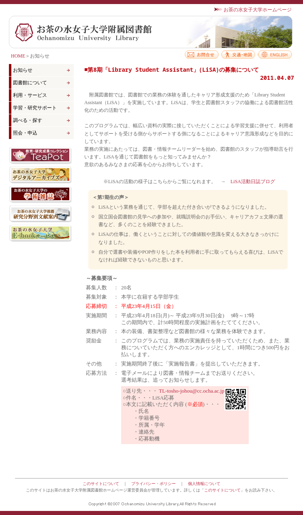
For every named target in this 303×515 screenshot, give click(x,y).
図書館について (30, 82)
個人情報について (204, 483)
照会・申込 (25, 133)
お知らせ (22, 70)
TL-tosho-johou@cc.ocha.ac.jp (191, 391)
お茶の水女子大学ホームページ (258, 10)
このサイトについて (101, 483)
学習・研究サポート (35, 108)
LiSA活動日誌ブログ (252, 181)
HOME (18, 56)
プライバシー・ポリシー (153, 483)
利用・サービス (30, 95)
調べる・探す (27, 120)
